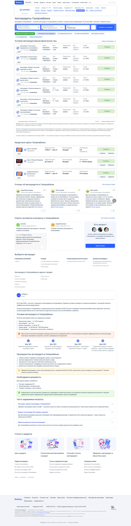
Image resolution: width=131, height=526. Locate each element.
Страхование (75, 2)
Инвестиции (83, 2)
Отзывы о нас (44, 497)
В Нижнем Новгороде (20, 295)
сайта (63, 497)
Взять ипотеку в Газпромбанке (92, 480)
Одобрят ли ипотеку (54, 486)
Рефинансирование (36, 37)
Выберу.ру (22, 309)
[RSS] (28, 522)
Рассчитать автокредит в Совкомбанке (25, 486)
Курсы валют (66, 2)
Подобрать (106, 47)
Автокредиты (23, 491)
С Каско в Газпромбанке (21, 478)
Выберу (16, 491)
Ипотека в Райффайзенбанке (92, 483)
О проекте (27, 497)
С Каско (17, 275)
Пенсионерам (44, 280)
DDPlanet (76, 522)
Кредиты (42, 2)
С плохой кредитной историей (49, 277)
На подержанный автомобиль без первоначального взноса (102, 275)
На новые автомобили (82, 33)
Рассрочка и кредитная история (58, 483)
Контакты (35, 497)
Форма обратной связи (22, 506)
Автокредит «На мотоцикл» (28, 59)
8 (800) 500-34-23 (49, 506)
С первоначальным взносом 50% (76, 275)
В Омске (17, 298)
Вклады (36, 2)
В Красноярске (45, 290)
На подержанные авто (65, 33)
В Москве (17, 290)
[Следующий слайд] (114, 214)
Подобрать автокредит (105, 27)
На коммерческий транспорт (101, 279)
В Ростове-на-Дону (20, 300)
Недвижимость (39, 501)
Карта (59, 497)
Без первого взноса (98, 33)
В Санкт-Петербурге (20, 292)
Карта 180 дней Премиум (35, 172)
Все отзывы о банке (109, 198)
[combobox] (62, 27)
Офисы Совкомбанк (89, 486)
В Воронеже (44, 292)
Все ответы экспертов (108, 232)
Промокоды (109, 497)
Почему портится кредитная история (59, 480)
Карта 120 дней (32, 161)
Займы (59, 2)
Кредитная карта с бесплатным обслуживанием (33, 186)
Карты (54, 2)
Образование (28, 501)
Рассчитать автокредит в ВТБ (23, 483)
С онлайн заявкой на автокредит (50, 275)
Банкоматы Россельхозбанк (92, 478)
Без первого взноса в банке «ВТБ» (24, 480)
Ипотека (48, 2)
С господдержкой (21, 37)
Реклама (53, 497)
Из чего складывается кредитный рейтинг (61, 478)
